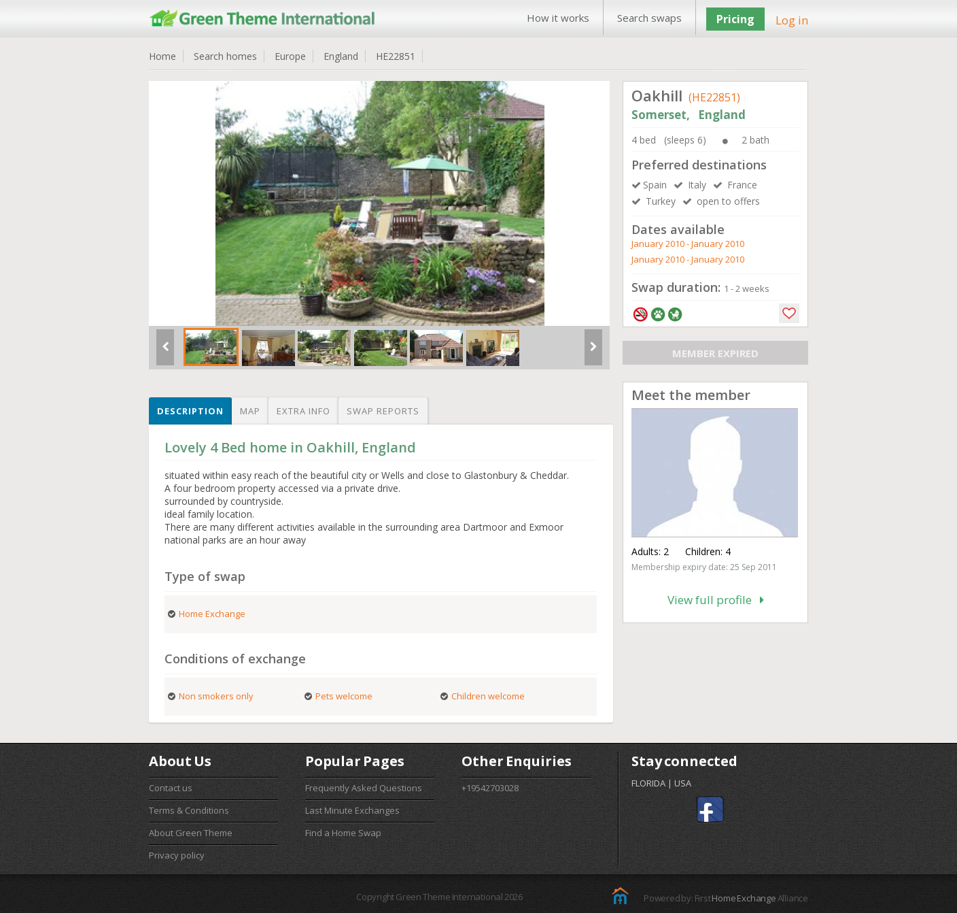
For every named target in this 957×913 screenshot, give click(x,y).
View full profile (715, 600)
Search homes (225, 56)
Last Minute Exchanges (352, 810)
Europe (290, 56)
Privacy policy (177, 855)
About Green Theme (190, 833)
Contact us (170, 788)
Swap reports (383, 411)
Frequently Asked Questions (363, 788)
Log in (792, 20)
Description (190, 411)
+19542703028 (490, 788)
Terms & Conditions (189, 810)
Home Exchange (744, 898)
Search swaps (649, 17)
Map (250, 411)
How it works (558, 17)
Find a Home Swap (343, 833)
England (341, 56)
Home (162, 56)
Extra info (303, 411)
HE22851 (395, 56)
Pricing (735, 19)
